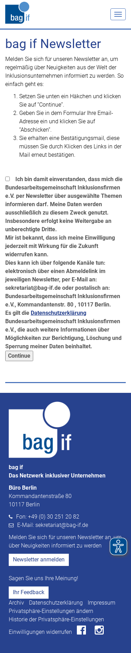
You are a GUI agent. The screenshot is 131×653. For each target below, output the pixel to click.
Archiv (16, 602)
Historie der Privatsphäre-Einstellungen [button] (56, 619)
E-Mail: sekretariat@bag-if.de (52, 525)
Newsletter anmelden (39, 559)
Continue (19, 355)
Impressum (101, 602)
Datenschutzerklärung (56, 602)
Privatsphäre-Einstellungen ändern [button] (51, 611)
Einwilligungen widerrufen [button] (40, 632)
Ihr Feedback (28, 592)
